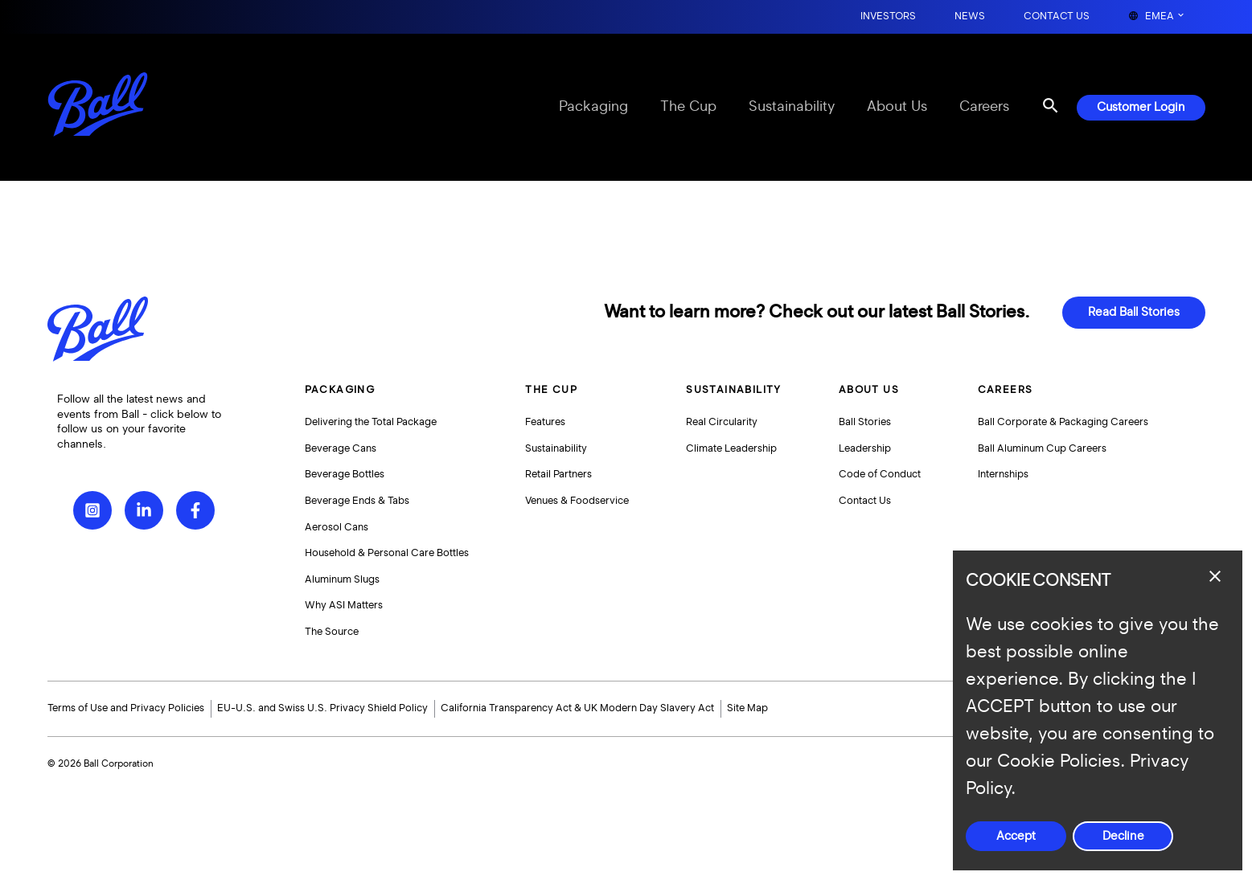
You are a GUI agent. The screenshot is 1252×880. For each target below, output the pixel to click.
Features (545, 422)
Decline (1123, 836)
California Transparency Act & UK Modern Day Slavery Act (577, 708)
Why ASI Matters (344, 605)
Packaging (593, 107)
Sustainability (792, 107)
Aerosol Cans (336, 527)
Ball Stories (865, 422)
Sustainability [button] (734, 389)
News (969, 16)
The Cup (688, 107)
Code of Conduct (880, 474)
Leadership (865, 448)
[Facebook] (195, 510)
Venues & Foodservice (577, 500)
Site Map (747, 708)
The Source (332, 631)
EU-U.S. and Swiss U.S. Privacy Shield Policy (322, 708)
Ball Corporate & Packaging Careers (1063, 422)
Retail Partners (558, 474)
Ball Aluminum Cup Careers (1042, 448)
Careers (984, 107)
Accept (1016, 836)
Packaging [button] (340, 389)
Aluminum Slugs (342, 579)
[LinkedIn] (144, 510)
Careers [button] (1005, 389)
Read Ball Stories (1134, 312)
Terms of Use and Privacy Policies (125, 708)
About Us (897, 107)
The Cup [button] (551, 389)
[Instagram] (92, 510)
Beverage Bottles (344, 474)
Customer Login (1141, 107)
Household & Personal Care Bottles (387, 553)
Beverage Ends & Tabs (357, 500)
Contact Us (1057, 16)
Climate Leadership (731, 448)
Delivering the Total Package (371, 422)
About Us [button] (869, 389)
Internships (1003, 474)
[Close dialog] (1215, 576)
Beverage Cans (340, 448)
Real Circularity (721, 422)
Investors (888, 16)
